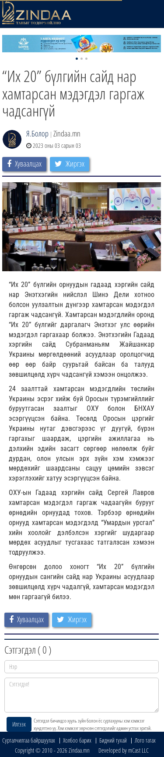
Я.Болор (37, 133)
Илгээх (19, 724)
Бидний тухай (113, 740)
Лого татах (145, 740)
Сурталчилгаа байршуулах (28, 740)
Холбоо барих (77, 740)
